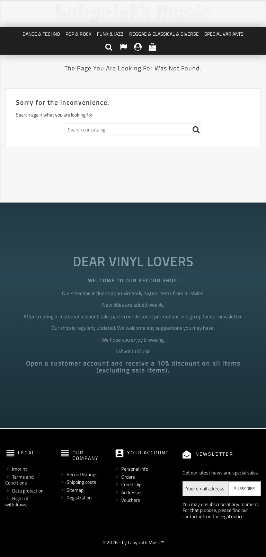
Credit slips (132, 484)
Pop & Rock (78, 33)
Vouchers (130, 500)
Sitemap (74, 490)
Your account (148, 452)
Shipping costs (81, 482)
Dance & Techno (41, 33)
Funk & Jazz (110, 33)
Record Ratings (82, 474)
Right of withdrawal (16, 501)
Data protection (28, 490)
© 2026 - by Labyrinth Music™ (133, 542)
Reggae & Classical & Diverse (164, 33)
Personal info (134, 468)
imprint (19, 468)
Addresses (132, 492)
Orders (128, 476)
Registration (79, 497)
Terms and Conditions (19, 480)
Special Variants (223, 33)
